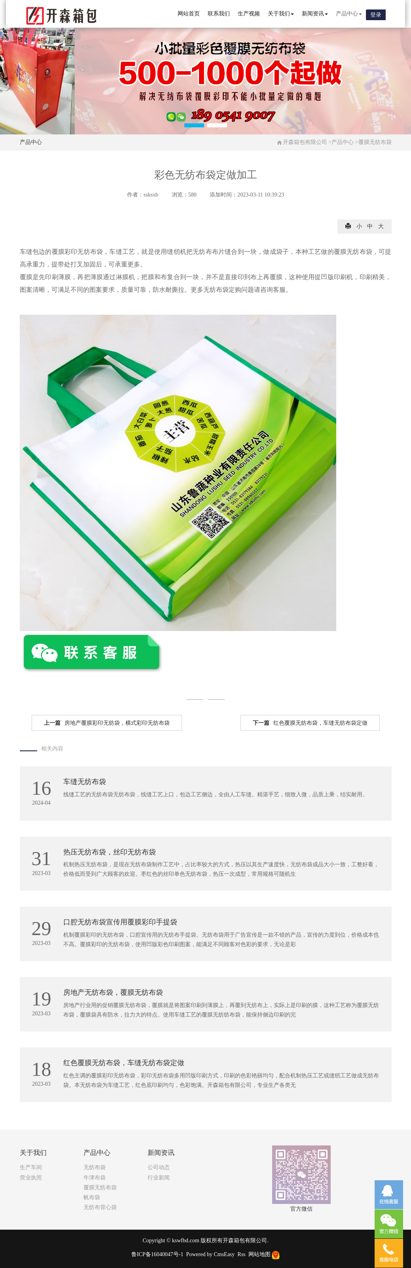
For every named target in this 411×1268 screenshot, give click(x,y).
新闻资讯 (315, 14)
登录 (375, 15)
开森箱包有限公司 (305, 142)
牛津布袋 (94, 1178)
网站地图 (259, 1254)
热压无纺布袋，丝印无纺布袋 (109, 852)
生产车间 (31, 1167)
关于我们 (281, 14)
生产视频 (249, 14)
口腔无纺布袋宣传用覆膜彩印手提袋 (120, 922)
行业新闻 (159, 1178)
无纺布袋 (94, 1167)
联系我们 (219, 14)
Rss (241, 1254)
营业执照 (31, 1178)
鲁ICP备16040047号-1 (157, 1254)
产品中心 (349, 14)
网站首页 (189, 14)
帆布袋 (91, 1197)
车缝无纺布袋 (84, 782)
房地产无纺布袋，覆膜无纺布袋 (113, 992)
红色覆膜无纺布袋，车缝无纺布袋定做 (310, 723)
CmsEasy (224, 1254)
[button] (194, 125)
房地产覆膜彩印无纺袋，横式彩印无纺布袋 (107, 723)
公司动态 (159, 1167)
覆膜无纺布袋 (375, 142)
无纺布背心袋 (100, 1207)
